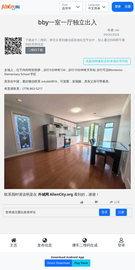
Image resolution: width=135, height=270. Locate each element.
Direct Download (58, 263)
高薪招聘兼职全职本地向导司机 (107, 61)
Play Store (81, 263)
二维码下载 (35, 50)
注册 (128, 6)
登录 (118, 6)
